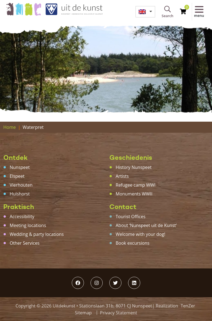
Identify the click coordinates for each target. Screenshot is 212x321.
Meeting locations (28, 225)
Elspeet (17, 176)
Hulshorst (20, 194)
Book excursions (132, 243)
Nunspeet (20, 167)
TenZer (188, 306)
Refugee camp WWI (135, 185)
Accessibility (22, 216)
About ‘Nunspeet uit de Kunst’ (146, 225)
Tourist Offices (130, 216)
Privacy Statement (118, 313)
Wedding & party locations (37, 234)
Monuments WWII (134, 194)
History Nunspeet (134, 167)
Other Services (24, 243)
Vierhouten (21, 185)
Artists (122, 176)
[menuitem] (145, 11)
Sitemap (83, 313)
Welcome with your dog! (140, 234)
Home (9, 127)
